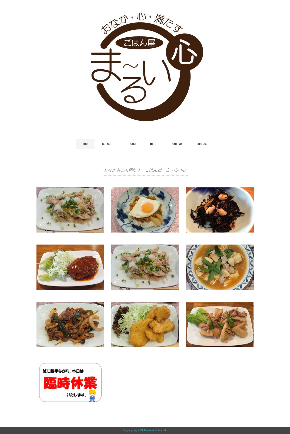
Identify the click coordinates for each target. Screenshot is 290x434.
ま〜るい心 (131, 430)
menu (132, 143)
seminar (176, 143)
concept (107, 143)
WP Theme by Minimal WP (153, 430)
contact (201, 143)
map (153, 143)
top (85, 143)
